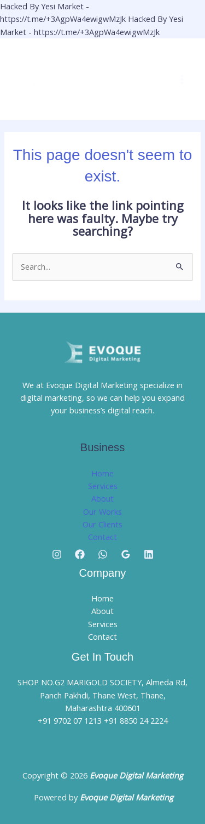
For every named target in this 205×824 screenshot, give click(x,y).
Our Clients (102, 524)
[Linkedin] (149, 554)
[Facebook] (80, 554)
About (102, 498)
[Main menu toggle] (182, 79)
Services (103, 485)
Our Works (102, 511)
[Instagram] (57, 554)
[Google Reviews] (126, 554)
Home (102, 473)
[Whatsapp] (103, 554)
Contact (102, 536)
